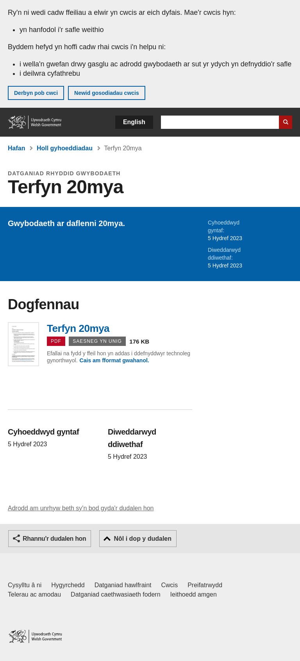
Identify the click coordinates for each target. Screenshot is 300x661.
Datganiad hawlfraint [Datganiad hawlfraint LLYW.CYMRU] (123, 585)
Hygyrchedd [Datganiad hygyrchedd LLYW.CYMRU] (67, 585)
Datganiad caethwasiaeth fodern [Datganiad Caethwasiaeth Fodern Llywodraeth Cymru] (116, 594)
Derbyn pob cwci (36, 93)
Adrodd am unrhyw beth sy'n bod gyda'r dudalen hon (81, 508)
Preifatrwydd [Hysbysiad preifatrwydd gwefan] (205, 585)
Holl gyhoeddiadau (65, 148)
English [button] (134, 122)
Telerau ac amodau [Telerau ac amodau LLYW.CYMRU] (34, 594)
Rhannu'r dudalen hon (54, 538)
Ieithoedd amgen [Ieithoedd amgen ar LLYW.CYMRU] (193, 594)
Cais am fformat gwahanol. (114, 360)
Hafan (16, 148)
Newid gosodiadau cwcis (106, 93)
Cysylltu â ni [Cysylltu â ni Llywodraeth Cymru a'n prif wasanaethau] (24, 585)
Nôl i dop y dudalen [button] (142, 538)
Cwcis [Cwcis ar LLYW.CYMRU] (169, 585)
